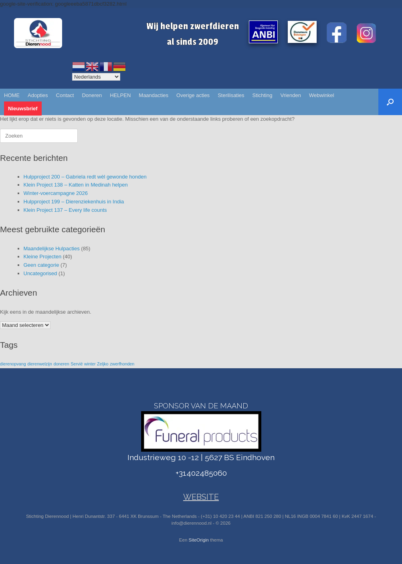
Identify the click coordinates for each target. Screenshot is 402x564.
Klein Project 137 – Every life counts (65, 210)
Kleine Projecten (43, 257)
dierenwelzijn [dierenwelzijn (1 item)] (39, 363)
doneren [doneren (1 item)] (61, 363)
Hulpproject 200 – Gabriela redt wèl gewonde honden (85, 177)
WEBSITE (201, 497)
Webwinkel (321, 95)
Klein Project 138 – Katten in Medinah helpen (76, 185)
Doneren (92, 95)
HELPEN (120, 95)
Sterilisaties (231, 95)
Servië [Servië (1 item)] (77, 363)
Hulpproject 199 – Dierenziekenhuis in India (74, 202)
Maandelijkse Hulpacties (52, 248)
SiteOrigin (199, 540)
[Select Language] (96, 77)
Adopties (38, 95)
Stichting (263, 95)
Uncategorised (40, 273)
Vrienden (290, 95)
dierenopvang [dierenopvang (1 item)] (13, 363)
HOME (12, 95)
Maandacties (153, 95)
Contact (65, 95)
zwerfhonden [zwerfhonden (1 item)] (122, 363)
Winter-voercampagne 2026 (56, 193)
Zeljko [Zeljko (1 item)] (102, 363)
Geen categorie (41, 265)
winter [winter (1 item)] (89, 363)
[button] (390, 102)
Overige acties (193, 95)
